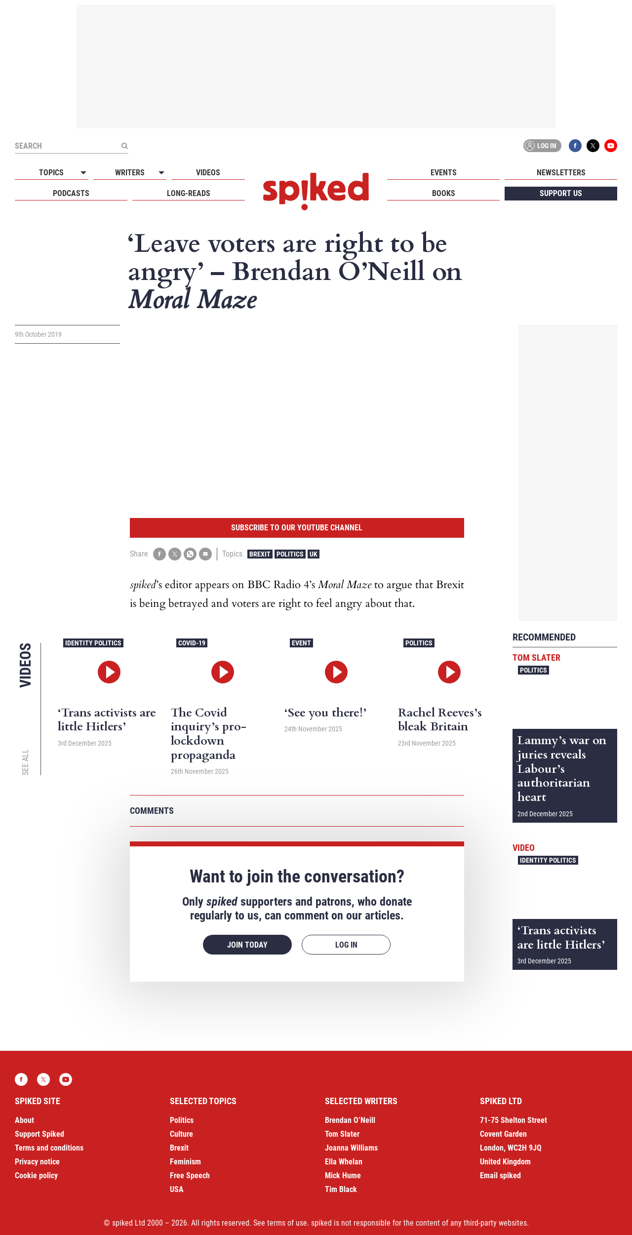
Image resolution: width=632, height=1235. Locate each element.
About (24, 1120)
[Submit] (124, 145)
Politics (290, 554)
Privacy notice (37, 1161)
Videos (208, 172)
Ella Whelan (343, 1161)
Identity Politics (93, 643)
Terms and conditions (49, 1148)
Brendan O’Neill (350, 1120)
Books (443, 193)
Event (301, 643)
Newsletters (561, 172)
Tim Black (341, 1189)
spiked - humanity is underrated (316, 191)
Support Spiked (39, 1134)
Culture (181, 1134)
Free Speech (190, 1175)
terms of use (287, 1223)
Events (444, 172)
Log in (540, 146)
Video (524, 847)
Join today (247, 945)
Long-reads (188, 193)
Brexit (260, 554)
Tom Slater (536, 657)
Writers (130, 172)
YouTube (610, 145)
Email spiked (500, 1175)
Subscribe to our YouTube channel (296, 527)
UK (313, 554)
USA (177, 1189)
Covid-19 (191, 643)
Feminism (185, 1161)
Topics (51, 172)
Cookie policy (36, 1175)
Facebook (575, 145)
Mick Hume (343, 1175)
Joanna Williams (351, 1148)
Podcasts (71, 193)
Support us (561, 193)
